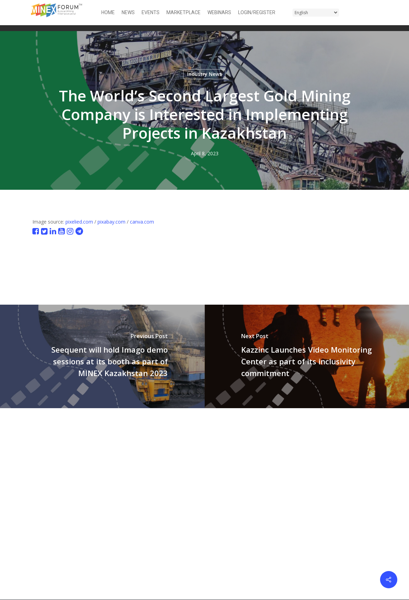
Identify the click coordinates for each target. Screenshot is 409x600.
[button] (374, 12)
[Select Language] (316, 13)
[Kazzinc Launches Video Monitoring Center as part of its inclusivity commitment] (307, 356)
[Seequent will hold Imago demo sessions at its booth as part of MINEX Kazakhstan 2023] (102, 356)
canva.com (142, 221)
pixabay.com (111, 221)
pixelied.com (79, 221)
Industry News (204, 74)
